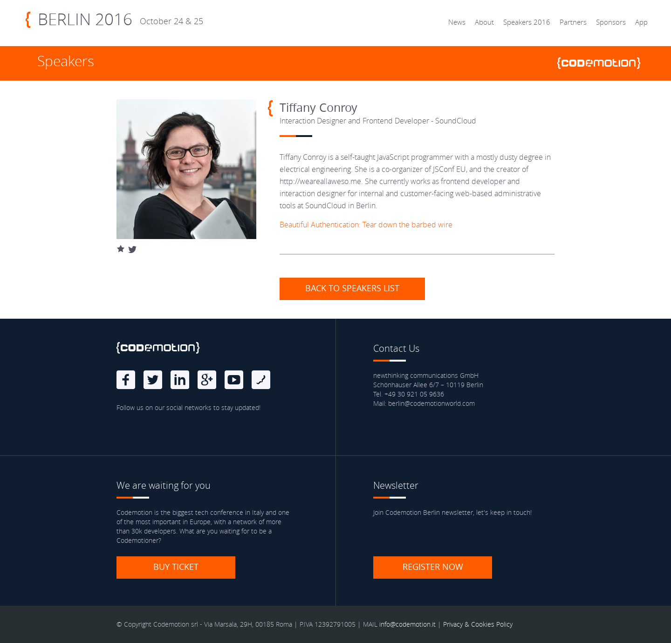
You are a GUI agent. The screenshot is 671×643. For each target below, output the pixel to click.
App (641, 22)
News (457, 22)
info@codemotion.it (407, 624)
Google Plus (207, 379)
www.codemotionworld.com (602, 63)
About (484, 22)
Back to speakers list (352, 288)
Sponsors (611, 22)
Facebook (125, 379)
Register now (433, 566)
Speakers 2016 (526, 22)
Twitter (153, 379)
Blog (261, 379)
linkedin (180, 379)
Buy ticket (176, 566)
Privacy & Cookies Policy (478, 624)
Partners (573, 22)
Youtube (234, 379)
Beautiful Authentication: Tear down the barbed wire (366, 224)
